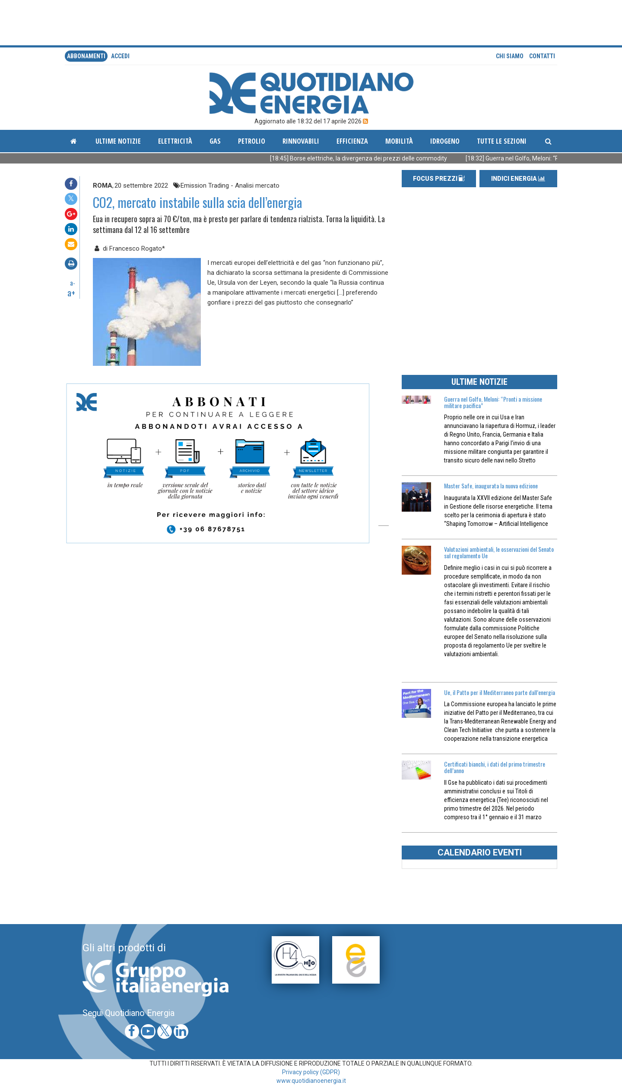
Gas (215, 141)
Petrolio (251, 141)
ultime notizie (118, 141)
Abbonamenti (86, 56)
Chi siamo (510, 56)
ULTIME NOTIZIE (479, 382)
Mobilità (399, 141)
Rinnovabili (300, 141)
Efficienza (352, 141)
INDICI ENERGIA (518, 178)
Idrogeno (445, 141)
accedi (120, 56)
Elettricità (175, 141)
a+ (71, 292)
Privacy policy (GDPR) (311, 1072)
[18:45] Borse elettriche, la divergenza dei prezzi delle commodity (372, 158)
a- (72, 282)
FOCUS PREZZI (439, 178)
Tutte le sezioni (502, 141)
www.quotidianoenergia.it (311, 1080)
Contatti (542, 56)
